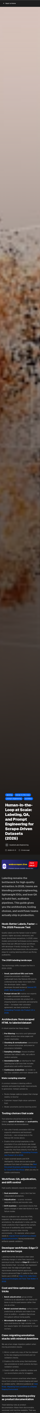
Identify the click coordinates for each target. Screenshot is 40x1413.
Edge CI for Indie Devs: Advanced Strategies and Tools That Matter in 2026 (20, 1279)
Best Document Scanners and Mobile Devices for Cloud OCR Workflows (20, 1167)
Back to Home (9, 3)
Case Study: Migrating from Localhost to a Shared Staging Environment (20, 1387)
